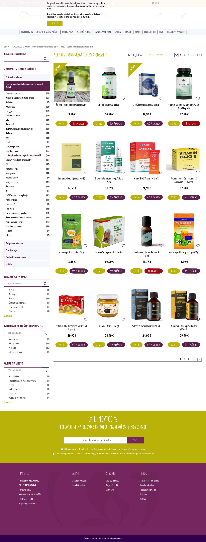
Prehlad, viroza (28, 200)
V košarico (116, 123)
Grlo (28, 120)
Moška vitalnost (28, 177)
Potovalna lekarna (14, 77)
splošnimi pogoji (89, 454)
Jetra (28, 138)
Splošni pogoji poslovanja (149, 481)
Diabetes (28, 102)
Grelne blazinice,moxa (16, 257)
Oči (28, 191)
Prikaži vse (8, 316)
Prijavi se (135, 440)
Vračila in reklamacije (147, 490)
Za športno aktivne (14, 243)
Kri (28, 164)
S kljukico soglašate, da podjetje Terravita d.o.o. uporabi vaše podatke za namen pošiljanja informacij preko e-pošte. (104, 449)
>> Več (61, 123)
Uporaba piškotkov (146, 485)
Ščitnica (28, 235)
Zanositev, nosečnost (28, 226)
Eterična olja (11, 250)
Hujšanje (28, 133)
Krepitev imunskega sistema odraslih (80, 47)
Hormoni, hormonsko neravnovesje (28, 129)
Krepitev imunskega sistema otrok (28, 160)
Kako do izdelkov (112, 481)
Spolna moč (28, 204)
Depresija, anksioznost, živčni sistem (28, 98)
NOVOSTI (127, 32)
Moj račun (143, 494)
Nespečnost (28, 186)
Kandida (28, 142)
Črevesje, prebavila (28, 93)
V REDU (55, 23)
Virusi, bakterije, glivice (28, 222)
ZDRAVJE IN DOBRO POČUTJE (47, 32)
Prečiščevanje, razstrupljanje (28, 195)
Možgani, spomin (28, 182)
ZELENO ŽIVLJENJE (84, 32)
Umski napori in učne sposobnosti (28, 217)
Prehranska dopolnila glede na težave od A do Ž (48, 47)
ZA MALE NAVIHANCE (103, 32)
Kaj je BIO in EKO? (112, 485)
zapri (155, 3)
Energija (28, 111)
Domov (6, 47)
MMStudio (118, 538)
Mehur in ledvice (28, 169)
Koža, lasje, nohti (28, 151)
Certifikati (110, 490)
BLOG (161, 32)
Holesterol (28, 124)
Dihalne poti (28, 107)
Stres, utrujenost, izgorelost (28, 213)
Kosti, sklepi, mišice (28, 146)
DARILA (118, 32)
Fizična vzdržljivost (28, 115)
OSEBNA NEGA (67, 32)
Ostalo (9, 264)
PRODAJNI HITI (150, 32)
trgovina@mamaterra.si (28, 503)
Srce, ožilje (28, 209)
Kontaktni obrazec (79, 481)
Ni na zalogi (78, 123)
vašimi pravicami (125, 454)
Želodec (28, 231)
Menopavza (28, 173)
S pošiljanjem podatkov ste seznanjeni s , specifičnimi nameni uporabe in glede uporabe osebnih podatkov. (104, 454)
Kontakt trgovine (78, 485)
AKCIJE (137, 32)
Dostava (142, 499)
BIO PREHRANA (27, 32)
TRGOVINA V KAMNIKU (176, 32)
